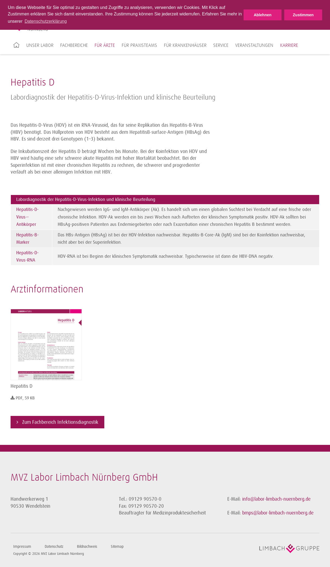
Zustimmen (303, 15)
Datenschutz (54, 546)
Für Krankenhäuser (185, 45)
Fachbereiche (74, 45)
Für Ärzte (105, 45)
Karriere (289, 45)
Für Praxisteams (139, 45)
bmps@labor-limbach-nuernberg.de (277, 513)
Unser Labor (39, 45)
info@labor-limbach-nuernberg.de (276, 499)
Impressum (22, 546)
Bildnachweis (87, 546)
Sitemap (117, 546)
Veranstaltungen (254, 45)
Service (220, 45)
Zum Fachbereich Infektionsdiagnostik (59, 422)
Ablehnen (262, 15)
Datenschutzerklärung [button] (46, 21)
